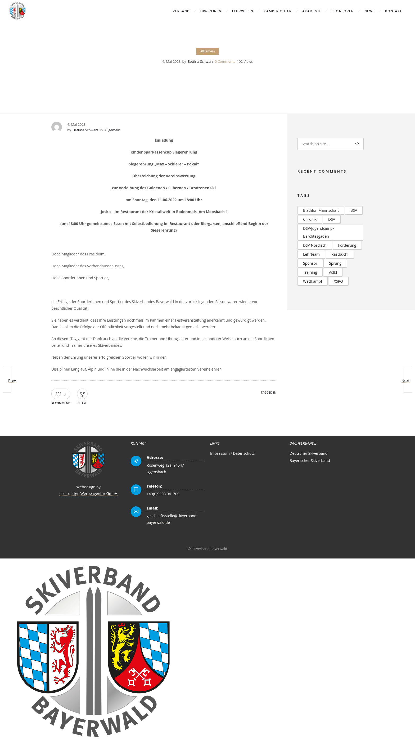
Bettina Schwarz (200, 61)
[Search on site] (330, 144)
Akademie (311, 11)
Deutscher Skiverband (308, 453)
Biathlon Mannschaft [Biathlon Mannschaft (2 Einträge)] (321, 210)
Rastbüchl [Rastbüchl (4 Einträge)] (339, 254)
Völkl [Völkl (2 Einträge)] (333, 272)
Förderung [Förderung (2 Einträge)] (347, 245)
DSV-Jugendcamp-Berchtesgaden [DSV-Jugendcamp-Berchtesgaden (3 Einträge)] (318, 232)
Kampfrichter (278, 11)
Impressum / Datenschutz (232, 453)
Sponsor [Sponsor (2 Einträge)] (310, 263)
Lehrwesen (242, 11)
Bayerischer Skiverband (310, 460)
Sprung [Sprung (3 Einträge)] (335, 263)
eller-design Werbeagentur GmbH (88, 493)
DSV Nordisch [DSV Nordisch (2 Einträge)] (315, 245)
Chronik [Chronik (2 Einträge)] (310, 219)
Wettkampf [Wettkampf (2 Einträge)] (312, 281)
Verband (181, 11)
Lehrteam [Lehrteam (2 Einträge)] (311, 254)
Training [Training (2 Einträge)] (310, 272)
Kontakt (393, 11)
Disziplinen (211, 11)
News (369, 11)
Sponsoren (343, 11)
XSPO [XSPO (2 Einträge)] (338, 281)
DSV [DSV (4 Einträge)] (331, 219)
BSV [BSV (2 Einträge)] (353, 210)
